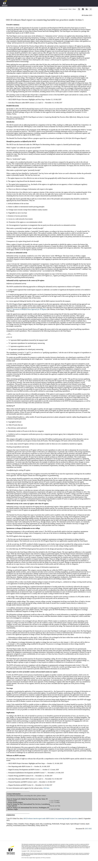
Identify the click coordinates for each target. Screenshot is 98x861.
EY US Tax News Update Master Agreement (31, 857)
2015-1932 (88, 828)
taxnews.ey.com (63, 9)
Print (70, 9)
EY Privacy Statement (45, 857)
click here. (46, 788)
